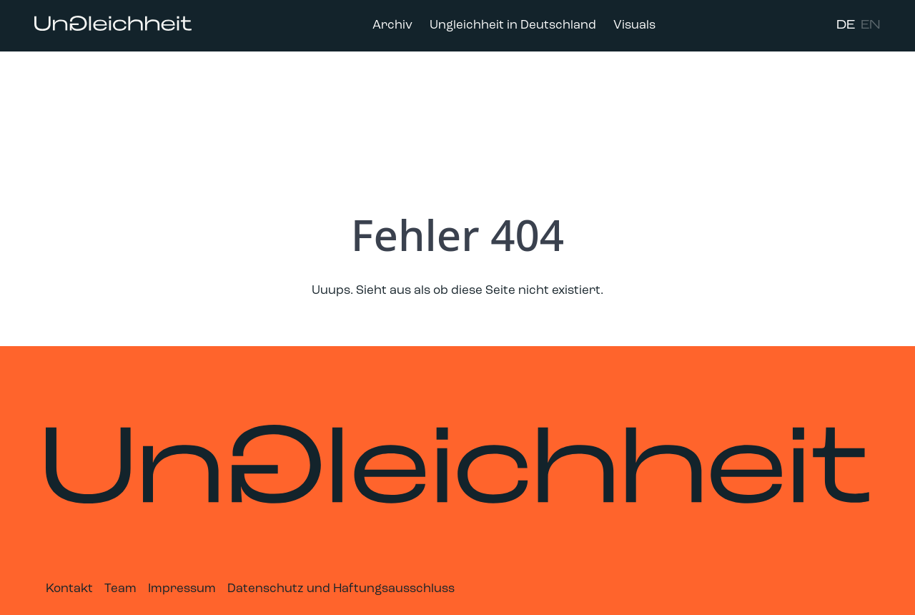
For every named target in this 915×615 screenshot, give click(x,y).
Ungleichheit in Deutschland (513, 25)
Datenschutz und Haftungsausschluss (341, 589)
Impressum (182, 589)
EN (871, 25)
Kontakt (69, 589)
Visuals (634, 25)
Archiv (392, 25)
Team (120, 589)
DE (845, 25)
